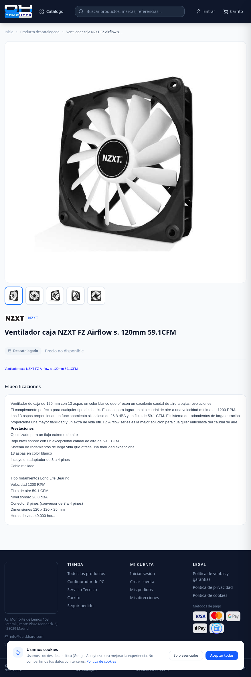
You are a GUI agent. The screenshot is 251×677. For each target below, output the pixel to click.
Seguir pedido (80, 605)
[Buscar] (81, 11)
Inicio (9, 32)
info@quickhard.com (24, 636)
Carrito (73, 597)
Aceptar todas (222, 655)
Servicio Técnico (82, 589)
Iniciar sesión (142, 573)
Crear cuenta (142, 581)
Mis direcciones (144, 597)
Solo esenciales (186, 655)
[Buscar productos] (130, 11)
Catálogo (51, 11)
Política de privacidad (213, 587)
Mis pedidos (141, 589)
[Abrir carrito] (233, 11)
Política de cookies (210, 595)
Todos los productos (86, 573)
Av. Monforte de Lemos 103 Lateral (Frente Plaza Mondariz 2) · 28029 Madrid (31, 624)
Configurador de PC (85, 581)
